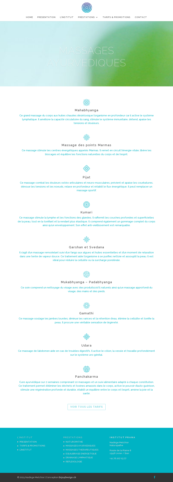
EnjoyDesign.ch (67, 477)
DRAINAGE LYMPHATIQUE (79, 457)
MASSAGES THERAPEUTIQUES (82, 449)
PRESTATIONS (86, 17)
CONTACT (141, 17)
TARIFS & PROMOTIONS (116, 17)
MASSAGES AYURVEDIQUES (80, 445)
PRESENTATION (46, 17)
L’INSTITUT (67, 17)
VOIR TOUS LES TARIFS (86, 406)
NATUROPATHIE (74, 442)
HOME (29, 17)
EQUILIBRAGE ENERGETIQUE (81, 453)
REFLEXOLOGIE (74, 461)
